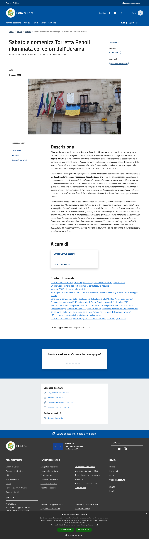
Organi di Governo (13, 466)
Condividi (115, 42)
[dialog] (74, 525)
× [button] (146, 513)
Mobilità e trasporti (48, 487)
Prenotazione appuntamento (52, 504)
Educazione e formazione (85, 466)
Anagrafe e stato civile (49, 466)
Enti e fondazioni (12, 479)
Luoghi (112, 486)
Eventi (112, 491)
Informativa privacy (82, 508)
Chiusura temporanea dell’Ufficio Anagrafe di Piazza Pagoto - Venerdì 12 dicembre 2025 (89, 302)
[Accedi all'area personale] (131, 3)
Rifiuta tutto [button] (83, 530)
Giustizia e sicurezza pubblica (86, 470)
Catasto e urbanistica (49, 483)
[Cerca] (140, 13)
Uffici (8, 475)
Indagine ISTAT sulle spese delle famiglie (68, 289)
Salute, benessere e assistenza (87, 483)
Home (11, 31)
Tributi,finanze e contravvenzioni (88, 475)
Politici (8, 483)
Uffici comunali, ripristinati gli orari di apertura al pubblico (76, 315)
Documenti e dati (13, 492)
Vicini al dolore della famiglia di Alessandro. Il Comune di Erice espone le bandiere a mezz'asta (92, 305)
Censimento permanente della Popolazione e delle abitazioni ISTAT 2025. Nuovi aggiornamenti (92, 298)
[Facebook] (107, 12)
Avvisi (111, 475)
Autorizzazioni (80, 487)
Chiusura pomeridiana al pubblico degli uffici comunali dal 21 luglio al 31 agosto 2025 (88, 318)
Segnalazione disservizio (50, 508)
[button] (74, 535)
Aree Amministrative (14, 471)
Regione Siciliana (13, 3)
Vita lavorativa (46, 475)
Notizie (28, 31)
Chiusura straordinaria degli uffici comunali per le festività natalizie (80, 285)
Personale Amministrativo (16, 487)
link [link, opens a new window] (97, 525)
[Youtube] (113, 12)
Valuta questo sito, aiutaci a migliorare (74, 433)
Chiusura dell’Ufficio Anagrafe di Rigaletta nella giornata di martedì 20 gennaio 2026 (88, 282)
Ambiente (79, 479)
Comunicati (113, 471)
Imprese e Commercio (49, 479)
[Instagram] (119, 12)
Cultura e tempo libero (49, 471)
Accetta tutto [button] (65, 530)
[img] (35, 142)
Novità (19, 31)
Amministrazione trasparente (86, 504)
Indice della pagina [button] (18, 143)
